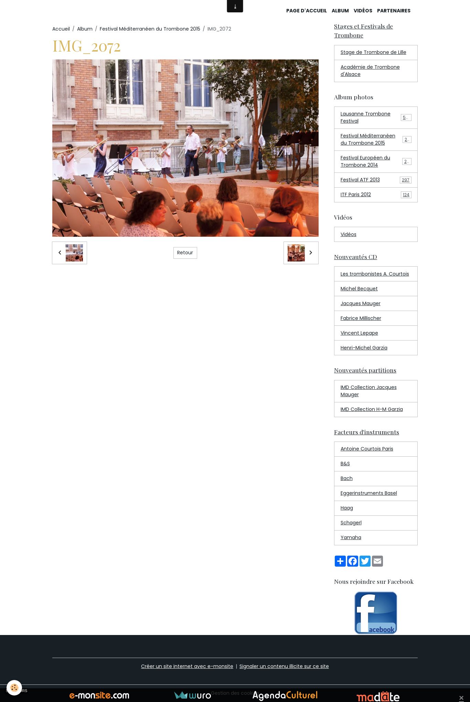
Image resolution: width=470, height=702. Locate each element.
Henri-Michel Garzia (364, 347)
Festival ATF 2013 (376, 179)
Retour (185, 252)
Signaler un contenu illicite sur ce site (284, 666)
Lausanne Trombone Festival (376, 117)
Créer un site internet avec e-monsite (187, 666)
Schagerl (351, 522)
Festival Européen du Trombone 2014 (376, 161)
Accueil (61, 28)
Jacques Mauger (361, 303)
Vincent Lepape (359, 333)
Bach (347, 478)
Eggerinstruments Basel (369, 493)
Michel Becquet (359, 288)
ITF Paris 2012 (376, 194)
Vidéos (363, 10)
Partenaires (393, 10)
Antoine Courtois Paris (367, 448)
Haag (347, 507)
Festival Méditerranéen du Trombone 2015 (150, 28)
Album (340, 10)
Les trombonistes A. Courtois (375, 273)
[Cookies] (14, 687)
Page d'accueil (306, 10)
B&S (345, 463)
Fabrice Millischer (361, 318)
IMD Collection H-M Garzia (372, 409)
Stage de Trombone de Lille (373, 52)
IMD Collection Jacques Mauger (369, 391)
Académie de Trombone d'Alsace (370, 71)
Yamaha (351, 537)
